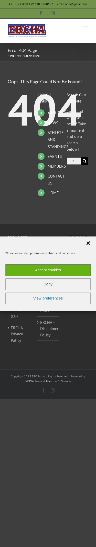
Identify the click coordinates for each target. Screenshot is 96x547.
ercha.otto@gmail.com (72, 4)
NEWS (53, 122)
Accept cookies (48, 270)
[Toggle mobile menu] (85, 26)
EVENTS (55, 156)
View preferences (48, 298)
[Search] (84, 161)
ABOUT (54, 112)
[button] (88, 243)
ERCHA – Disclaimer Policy (48, 328)
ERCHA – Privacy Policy (18, 334)
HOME (53, 192)
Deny (48, 284)
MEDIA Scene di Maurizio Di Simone (48, 381)
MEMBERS (57, 166)
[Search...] (74, 161)
